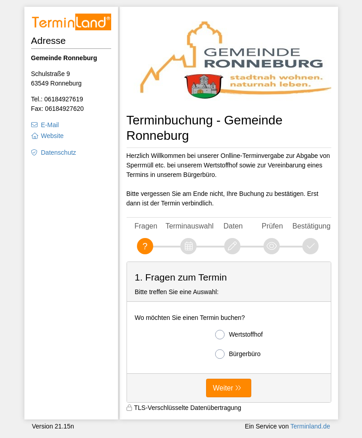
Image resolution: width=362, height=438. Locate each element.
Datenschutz (58, 152)
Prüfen (272, 226)
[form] (229, 332)
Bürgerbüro (237, 354)
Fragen (146, 226)
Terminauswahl (189, 226)
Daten (233, 226)
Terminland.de (310, 426)
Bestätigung (311, 226)
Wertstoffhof (239, 334)
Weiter (223, 388)
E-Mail (50, 125)
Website (52, 135)
